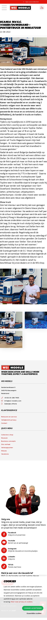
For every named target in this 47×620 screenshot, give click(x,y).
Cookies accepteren (32, 608)
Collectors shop (7, 435)
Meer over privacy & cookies (21, 602)
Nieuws (4, 451)
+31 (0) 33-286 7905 (10, 398)
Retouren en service (9, 417)
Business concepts (8, 441)
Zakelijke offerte (9, 404)
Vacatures (5, 454)
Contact (4, 423)
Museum (4, 438)
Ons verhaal (5, 444)
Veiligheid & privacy (8, 420)
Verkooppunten (7, 447)
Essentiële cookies (34, 613)
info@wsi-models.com (11, 401)
